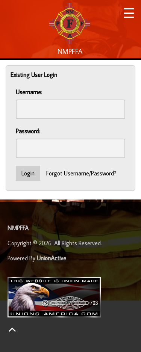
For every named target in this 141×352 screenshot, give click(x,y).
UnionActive (51, 258)
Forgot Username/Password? (81, 173)
